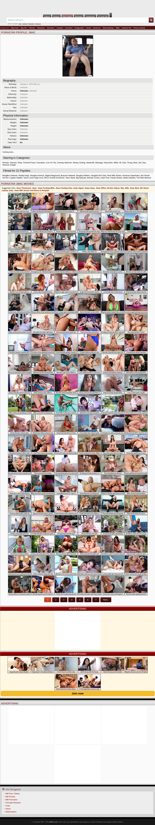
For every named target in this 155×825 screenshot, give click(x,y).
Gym (124, 163)
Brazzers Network (68, 175)
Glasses (13, 163)
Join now (78, 693)
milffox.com (53, 822)
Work (135, 163)
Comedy (60, 163)
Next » (105, 600)
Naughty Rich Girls (98, 175)
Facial (88, 28)
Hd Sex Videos (113, 188)
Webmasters (10, 812)
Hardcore (97, 28)
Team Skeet (70, 178)
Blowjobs (41, 28)
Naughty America (37, 175)
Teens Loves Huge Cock (33, 178)
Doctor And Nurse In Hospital (36, 190)
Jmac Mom (134, 188)
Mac (122, 188)
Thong (129, 163)
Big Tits (24, 28)
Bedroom (68, 163)
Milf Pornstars (11, 799)
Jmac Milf (18, 190)
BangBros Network (10, 175)
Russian (5, 163)
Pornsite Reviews (13, 803)
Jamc (34, 188)
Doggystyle (79, 28)
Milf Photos (10, 796)
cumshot (24, 24)
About (8, 809)
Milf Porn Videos (12, 793)
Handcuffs (90, 163)
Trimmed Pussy (29, 163)
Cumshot (68, 28)
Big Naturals (81, 178)
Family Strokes (116, 178)
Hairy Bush (108, 163)
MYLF (46, 178)
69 (120, 163)
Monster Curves (93, 178)
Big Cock (15, 28)
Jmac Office (101, 188)
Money (75, 163)
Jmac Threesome (23, 188)
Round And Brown (57, 178)
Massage (99, 163)
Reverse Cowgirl (9, 165)
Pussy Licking (139, 28)
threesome (31, 24)
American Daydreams (131, 175)
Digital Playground (52, 175)
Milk (127, 188)
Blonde (32, 28)
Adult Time (105, 178)
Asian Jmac (90, 188)
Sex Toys (142, 163)
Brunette (50, 28)
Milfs (118, 28)
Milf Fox (77, 6)
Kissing (82, 163)
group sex (38, 24)
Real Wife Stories (114, 175)
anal (20, 24)
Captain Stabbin (16, 178)
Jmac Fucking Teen (64, 188)
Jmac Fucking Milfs (46, 188)
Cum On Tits (51, 163)
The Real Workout (143, 178)
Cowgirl (60, 28)
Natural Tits (126, 28)
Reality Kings (24, 175)
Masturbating (108, 28)
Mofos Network (129, 178)
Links (7, 806)
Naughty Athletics (83, 175)
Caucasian (40, 163)
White (116, 163)
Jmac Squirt (78, 188)
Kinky (20, 163)
